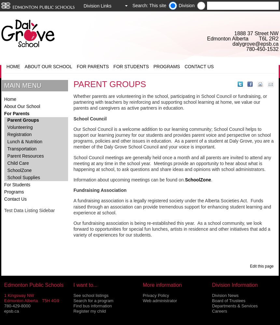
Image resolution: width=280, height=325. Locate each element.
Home (13, 66)
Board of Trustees (228, 300)
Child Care (18, 163)
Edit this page (263, 266)
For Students (131, 66)
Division (187, 5)
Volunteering (20, 127)
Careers (219, 311)
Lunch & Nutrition (24, 141)
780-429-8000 (17, 305)
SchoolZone (19, 170)
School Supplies (23, 177)
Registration (19, 134)
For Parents (93, 66)
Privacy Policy (156, 295)
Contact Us (199, 66)
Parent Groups (23, 120)
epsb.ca (11, 311)
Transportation (22, 148)
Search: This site (149, 5)
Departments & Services (235, 305)
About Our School (48, 66)
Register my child (90, 311)
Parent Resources (25, 156)
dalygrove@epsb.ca (255, 44)
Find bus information (93, 305)
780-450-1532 (262, 49)
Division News (225, 295)
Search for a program (94, 300)
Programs (166, 66)
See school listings (91, 295)
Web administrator (160, 300)
